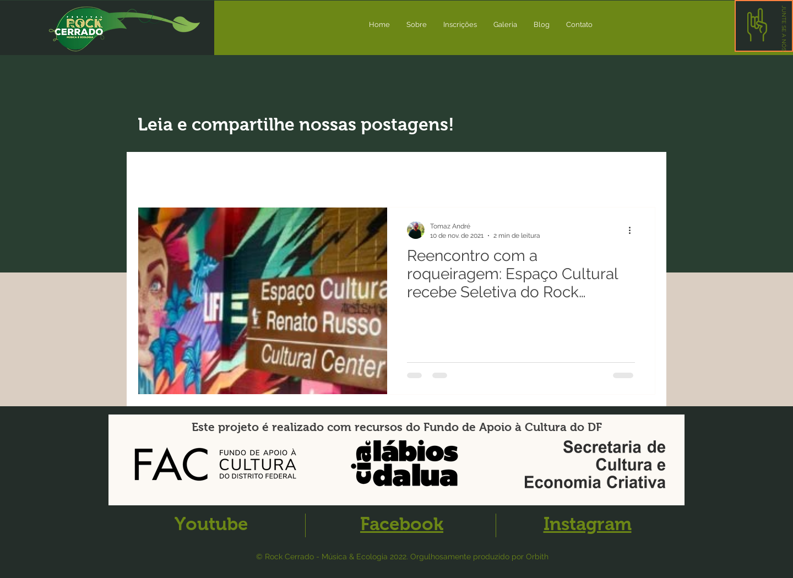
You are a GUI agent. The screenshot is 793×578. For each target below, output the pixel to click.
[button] (784, 28)
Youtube (211, 524)
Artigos (275, 173)
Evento (326, 173)
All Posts (155, 173)
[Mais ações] (633, 230)
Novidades (217, 173)
